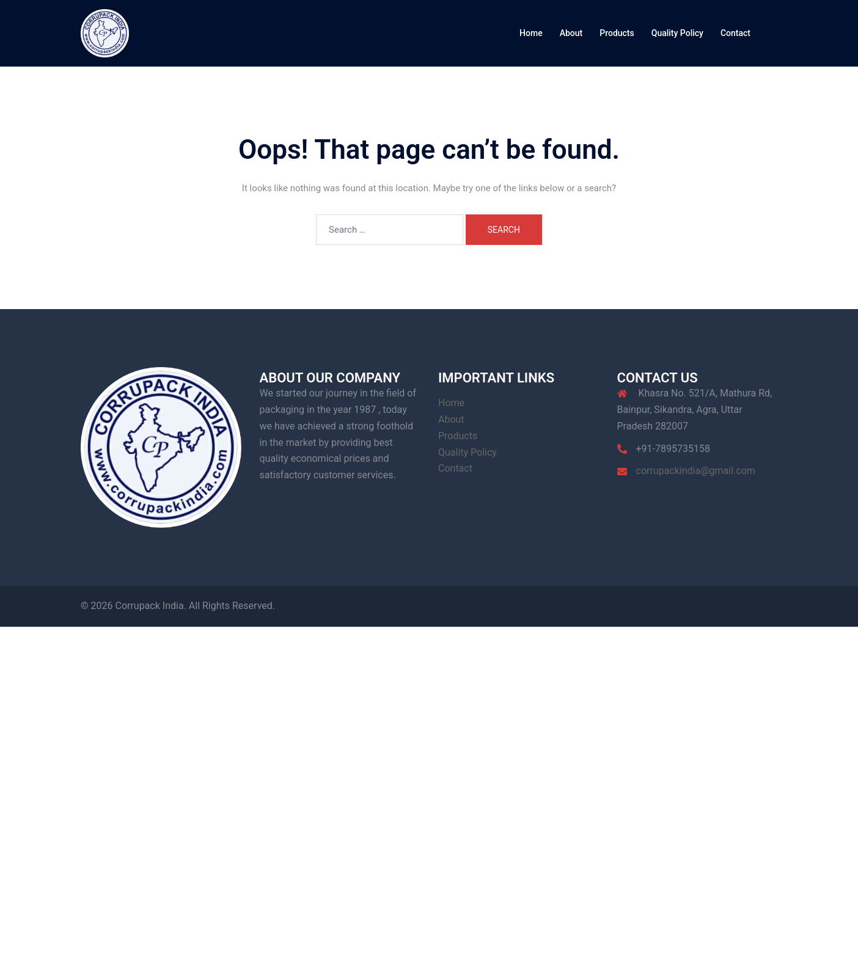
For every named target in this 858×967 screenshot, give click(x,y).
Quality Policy (677, 33)
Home (531, 33)
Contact (735, 33)
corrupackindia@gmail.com (695, 470)
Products (617, 33)
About (571, 33)
